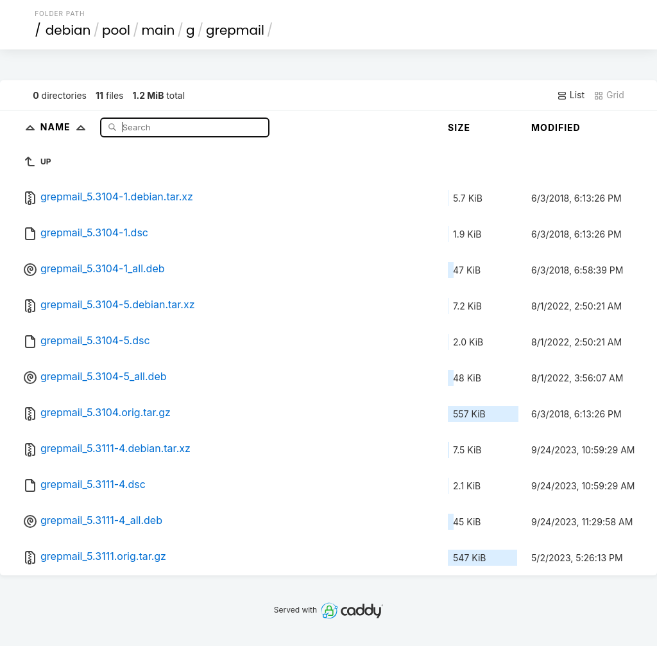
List (570, 95)
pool (116, 30)
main (158, 30)
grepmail (235, 30)
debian (68, 30)
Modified (556, 127)
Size (459, 127)
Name (65, 126)
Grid (608, 95)
